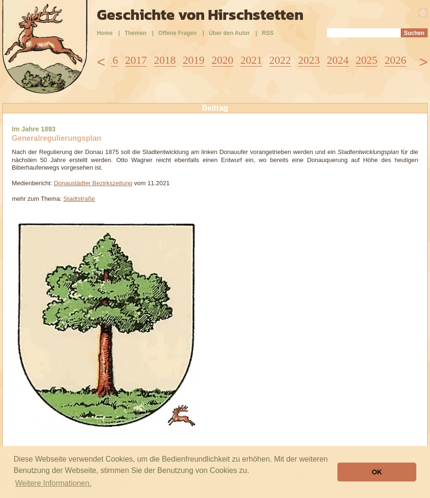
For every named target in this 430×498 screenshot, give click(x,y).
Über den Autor (229, 33)
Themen (135, 33)
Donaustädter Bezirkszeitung (93, 183)
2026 (395, 60)
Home (104, 33)
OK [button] (377, 472)
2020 (222, 60)
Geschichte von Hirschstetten (200, 14)
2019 (194, 60)
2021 (251, 60)
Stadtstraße (79, 198)
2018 (165, 60)
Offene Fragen (177, 33)
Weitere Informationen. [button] (53, 483)
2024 (338, 60)
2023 (309, 60)
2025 (367, 60)
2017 (136, 60)
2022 (280, 60)
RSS (268, 33)
